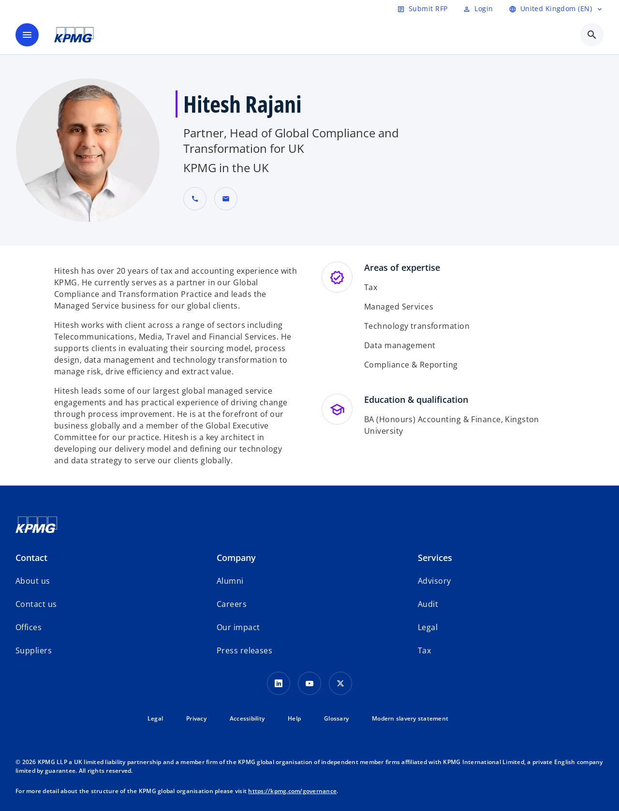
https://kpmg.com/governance (292, 791)
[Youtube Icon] (309, 683)
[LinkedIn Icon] (278, 683)
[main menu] (27, 34)
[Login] (478, 9)
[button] (225, 198)
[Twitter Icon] (340, 683)
